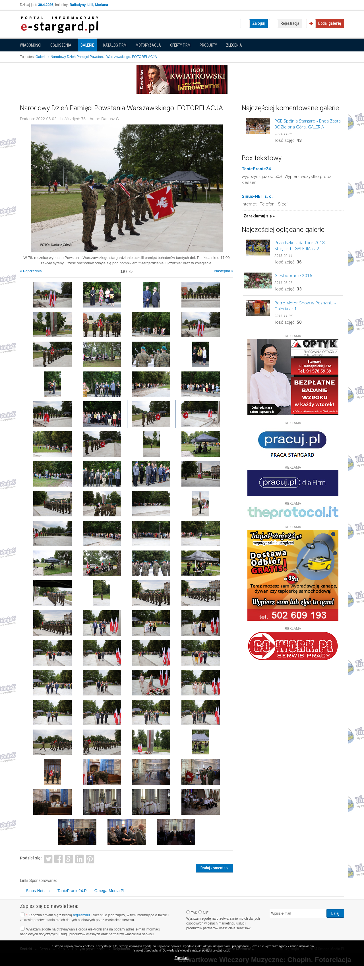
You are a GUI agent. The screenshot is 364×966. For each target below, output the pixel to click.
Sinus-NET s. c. (257, 196)
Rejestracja (290, 23)
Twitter (48, 858)
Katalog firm (115, 45)
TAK (191, 912)
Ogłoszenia (60, 45)
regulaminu (81, 915)
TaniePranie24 (256, 168)
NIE (203, 912)
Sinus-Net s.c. (38, 890)
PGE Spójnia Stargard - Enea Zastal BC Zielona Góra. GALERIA (308, 124)
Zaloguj (258, 23)
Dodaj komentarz (214, 868)
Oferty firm (180, 45)
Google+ (69, 858)
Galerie (87, 45)
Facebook (58, 858)
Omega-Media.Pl (109, 890)
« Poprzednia (31, 271)
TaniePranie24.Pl (72, 890)
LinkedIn (80, 858)
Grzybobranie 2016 (293, 275)
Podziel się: (31, 858)
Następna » (223, 271)
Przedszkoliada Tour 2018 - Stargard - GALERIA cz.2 (300, 245)
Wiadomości (30, 45)
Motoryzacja (148, 45)
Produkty (208, 45)
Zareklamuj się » (259, 216)
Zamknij (182, 957)
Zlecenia (234, 45)
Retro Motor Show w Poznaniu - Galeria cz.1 (305, 305)
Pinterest (90, 858)
